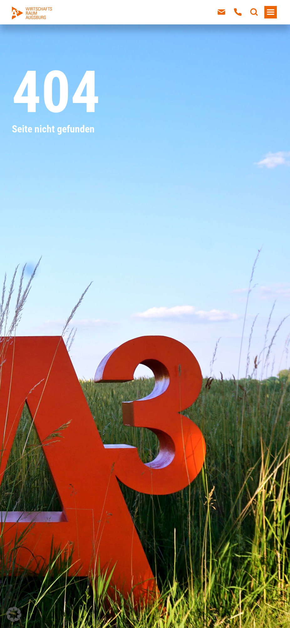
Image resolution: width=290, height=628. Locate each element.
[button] (14, 614)
